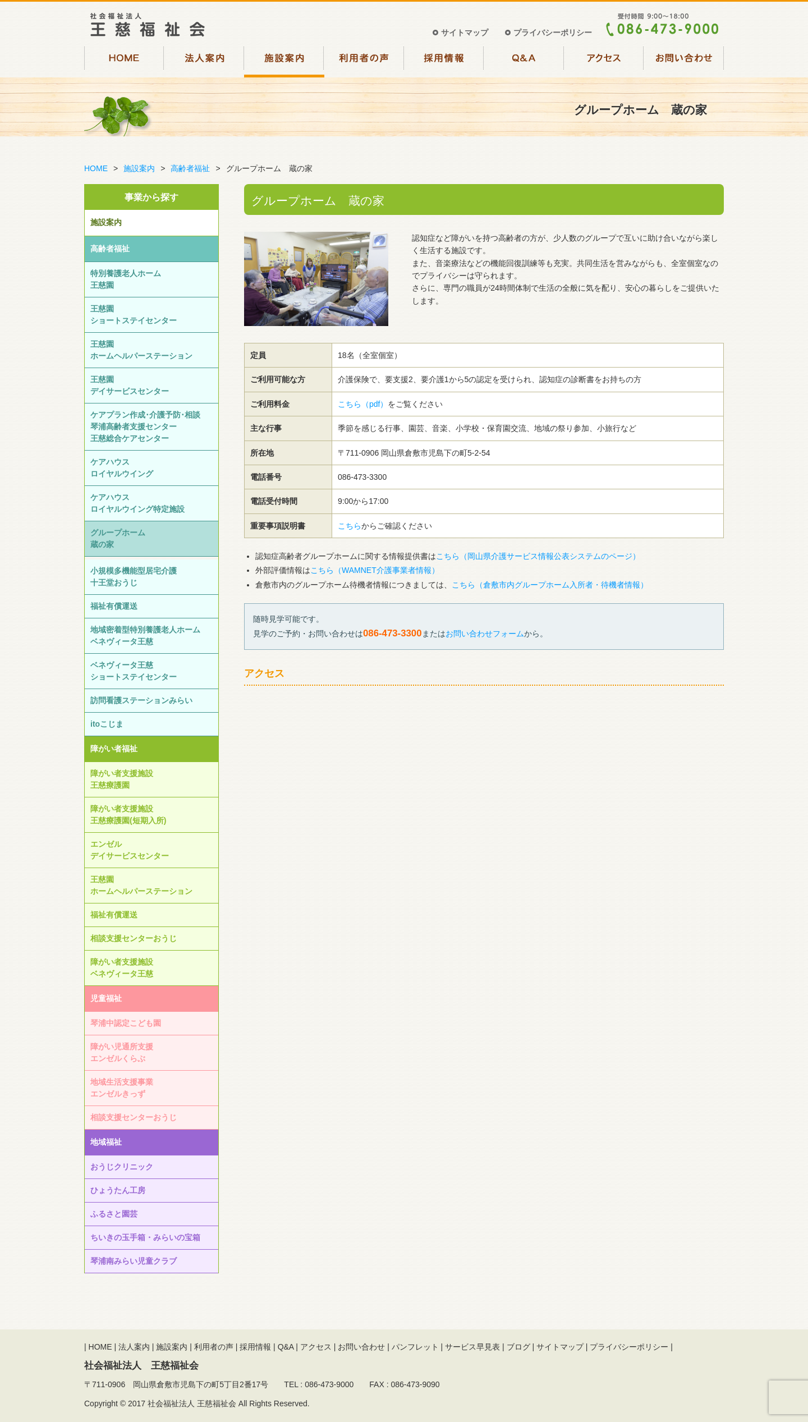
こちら (349, 525)
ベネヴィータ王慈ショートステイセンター (133, 670)
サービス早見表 (472, 1346)
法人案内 (204, 61)
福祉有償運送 (113, 606)
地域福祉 (106, 1141)
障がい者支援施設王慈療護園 (121, 779)
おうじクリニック (121, 1166)
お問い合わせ (684, 61)
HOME (124, 61)
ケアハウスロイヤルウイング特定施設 (137, 503)
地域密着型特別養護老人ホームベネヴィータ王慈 (145, 635)
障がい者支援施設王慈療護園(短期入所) (128, 814)
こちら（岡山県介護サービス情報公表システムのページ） (538, 556)
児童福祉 (106, 998)
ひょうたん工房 (117, 1190)
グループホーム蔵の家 (117, 538)
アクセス (604, 61)
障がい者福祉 (113, 748)
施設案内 (284, 61)
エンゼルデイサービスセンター (129, 850)
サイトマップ (464, 32)
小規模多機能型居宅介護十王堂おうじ (133, 576)
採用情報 (444, 61)
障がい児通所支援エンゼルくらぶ (121, 1052)
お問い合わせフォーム (485, 633)
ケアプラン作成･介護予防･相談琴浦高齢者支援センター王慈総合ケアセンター (145, 426)
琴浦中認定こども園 (125, 1023)
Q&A (524, 61)
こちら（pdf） (363, 404)
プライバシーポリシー (552, 32)
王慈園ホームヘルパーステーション (141, 350)
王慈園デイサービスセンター (129, 385)
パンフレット (415, 1346)
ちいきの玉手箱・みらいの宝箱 (145, 1237)
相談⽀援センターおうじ (133, 938)
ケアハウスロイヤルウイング (121, 467)
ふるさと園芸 (113, 1213)
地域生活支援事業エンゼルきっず (121, 1087)
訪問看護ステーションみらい (141, 700)
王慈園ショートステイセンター (133, 314)
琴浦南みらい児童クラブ (133, 1260)
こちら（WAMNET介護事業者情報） (374, 570)
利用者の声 (364, 61)
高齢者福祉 (190, 168)
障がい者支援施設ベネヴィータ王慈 (121, 967)
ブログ (518, 1346)
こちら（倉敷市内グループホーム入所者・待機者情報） (550, 584)
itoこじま (106, 723)
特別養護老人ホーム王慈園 (125, 279)
